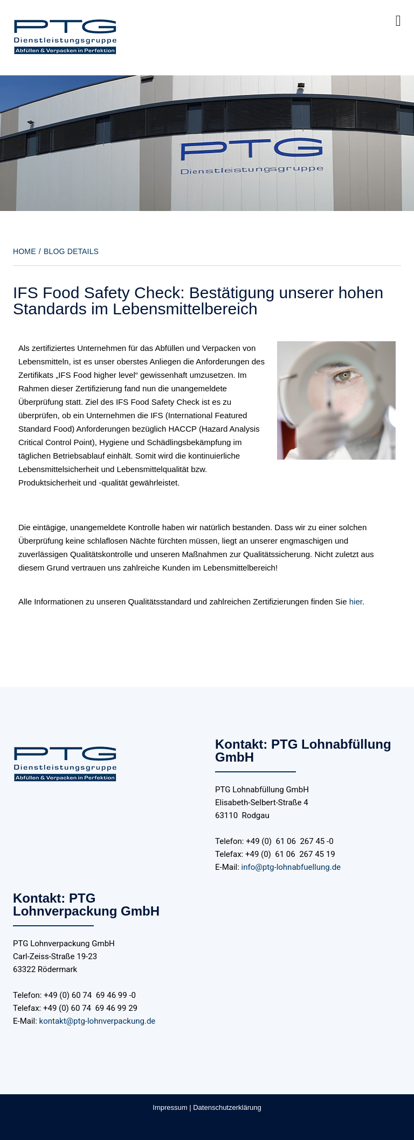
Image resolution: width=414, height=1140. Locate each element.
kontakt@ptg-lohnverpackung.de (97, 1021)
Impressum (170, 1107)
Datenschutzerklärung (227, 1107)
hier (355, 601)
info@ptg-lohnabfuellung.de (291, 867)
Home (24, 251)
